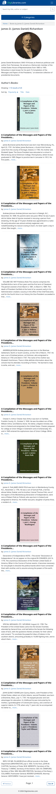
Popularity (13, 92)
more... (14, 160)
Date (27, 92)
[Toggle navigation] (52, 3)
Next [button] (50, 784)
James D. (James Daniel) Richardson (17, 141)
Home (5, 23)
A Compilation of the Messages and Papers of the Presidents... (26, 136)
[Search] (26, 9)
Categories (27, 17)
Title (22, 92)
